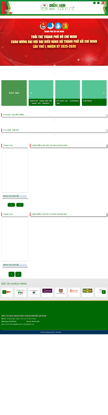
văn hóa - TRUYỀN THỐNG (13, 115)
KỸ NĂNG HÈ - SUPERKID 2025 (68, 102)
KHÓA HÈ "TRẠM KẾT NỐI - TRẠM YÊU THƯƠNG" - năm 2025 (41, 102)
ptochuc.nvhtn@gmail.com (26, 324)
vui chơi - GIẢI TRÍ (11, 130)
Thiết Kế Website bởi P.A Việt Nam (50, 332)
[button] (104, 93)
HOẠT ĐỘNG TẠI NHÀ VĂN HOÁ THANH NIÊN (49, 145)
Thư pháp (87, 101)
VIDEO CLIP (8, 145)
